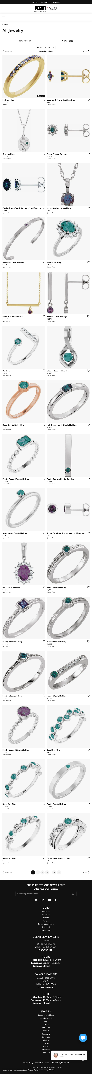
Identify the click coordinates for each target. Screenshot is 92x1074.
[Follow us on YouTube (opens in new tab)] (49, 900)
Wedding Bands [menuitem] (46, 1018)
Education (46, 914)
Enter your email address (46, 889)
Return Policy (46, 930)
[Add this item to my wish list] (43, 100)
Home (6, 24)
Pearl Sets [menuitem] (46, 1053)
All (59, 872)
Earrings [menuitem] (46, 1024)
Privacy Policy (46, 927)
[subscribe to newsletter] (73, 893)
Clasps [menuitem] (46, 1046)
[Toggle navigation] (4, 17)
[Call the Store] (46, 950)
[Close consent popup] (47, 1070)
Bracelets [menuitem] (46, 1037)
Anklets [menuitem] (46, 1031)
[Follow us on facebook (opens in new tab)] (56, 900)
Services (46, 921)
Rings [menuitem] (46, 1021)
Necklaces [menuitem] (46, 1027)
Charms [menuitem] (46, 1043)
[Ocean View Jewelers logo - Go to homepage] (46, 8)
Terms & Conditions (46, 924)
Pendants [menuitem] (46, 1034)
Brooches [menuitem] (46, 1049)
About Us (46, 911)
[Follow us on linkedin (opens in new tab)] (42, 900)
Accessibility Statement (60, 1063)
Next (85, 51)
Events (46, 918)
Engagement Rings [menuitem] (46, 1015)
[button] (35, 2)
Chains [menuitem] (46, 1040)
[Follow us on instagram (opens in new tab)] (36, 900)
